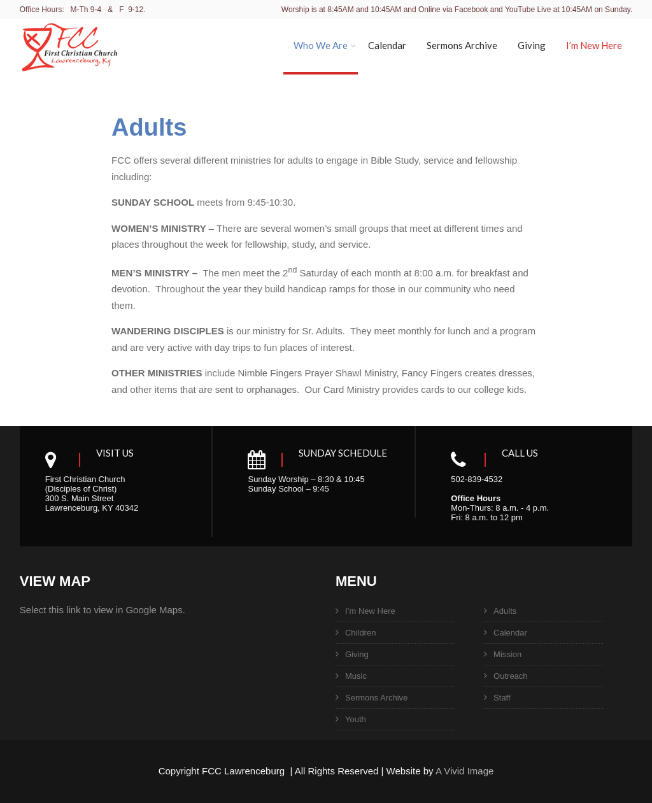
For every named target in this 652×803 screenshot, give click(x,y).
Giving (532, 45)
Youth (355, 719)
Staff (502, 697)
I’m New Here (594, 45)
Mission (507, 654)
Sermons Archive (462, 45)
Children (360, 632)
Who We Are (325, 45)
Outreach (510, 676)
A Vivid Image (464, 770)
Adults (504, 611)
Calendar (387, 45)
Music (356, 676)
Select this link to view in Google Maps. (102, 609)
